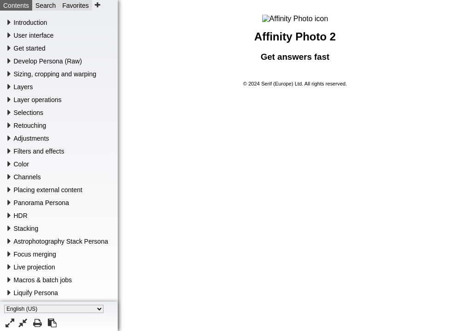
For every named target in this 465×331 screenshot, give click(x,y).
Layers (23, 87)
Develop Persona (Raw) (48, 61)
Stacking (26, 228)
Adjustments (31, 138)
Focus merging (35, 254)
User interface (34, 35)
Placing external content (48, 190)
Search (45, 5)
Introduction (30, 22)
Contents (16, 5)
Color (21, 164)
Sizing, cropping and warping (55, 74)
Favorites (75, 5)
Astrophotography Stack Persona (61, 241)
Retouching (30, 125)
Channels (27, 177)
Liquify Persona (36, 293)
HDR (21, 215)
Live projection (34, 267)
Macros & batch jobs (43, 280)
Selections (29, 112)
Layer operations (38, 99)
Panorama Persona (41, 202)
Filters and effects (39, 151)
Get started (30, 48)
